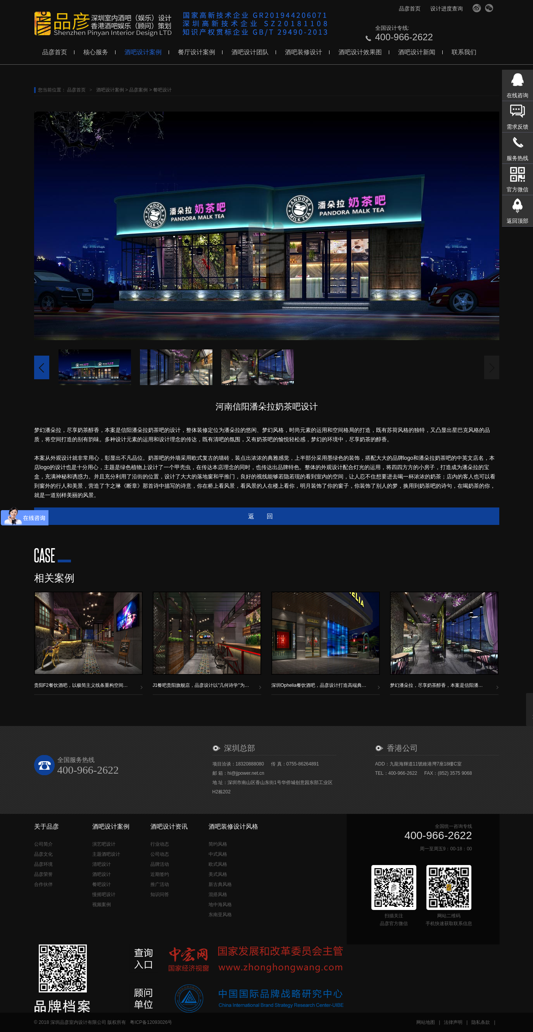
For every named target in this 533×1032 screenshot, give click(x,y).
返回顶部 (517, 221)
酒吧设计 (101, 874)
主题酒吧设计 (106, 854)
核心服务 (95, 52)
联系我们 (464, 52)
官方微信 (489, 8)
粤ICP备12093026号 (151, 1022)
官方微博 (477, 8)
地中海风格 (220, 904)
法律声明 (453, 1022)
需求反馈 (517, 127)
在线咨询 (517, 95)
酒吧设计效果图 (360, 52)
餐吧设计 (162, 90)
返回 (266, 516)
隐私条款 (480, 1022)
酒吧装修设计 (303, 52)
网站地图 (425, 1022)
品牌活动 (159, 864)
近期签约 (159, 874)
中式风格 (218, 854)
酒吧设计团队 (250, 52)
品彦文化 (43, 854)
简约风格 (218, 844)
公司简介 (43, 844)
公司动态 (159, 854)
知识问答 (159, 894)
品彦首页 (410, 8)
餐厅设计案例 (196, 52)
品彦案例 (138, 90)
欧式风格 (218, 864)
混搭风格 (218, 894)
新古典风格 (220, 884)
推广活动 (159, 884)
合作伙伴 (43, 884)
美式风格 (218, 874)
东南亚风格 (220, 914)
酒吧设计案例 (143, 52)
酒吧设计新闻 (416, 52)
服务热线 (517, 158)
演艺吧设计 (104, 844)
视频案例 (101, 904)
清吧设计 (101, 864)
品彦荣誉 (43, 874)
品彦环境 (43, 864)
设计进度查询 (446, 8)
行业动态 (159, 844)
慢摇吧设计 (104, 894)
